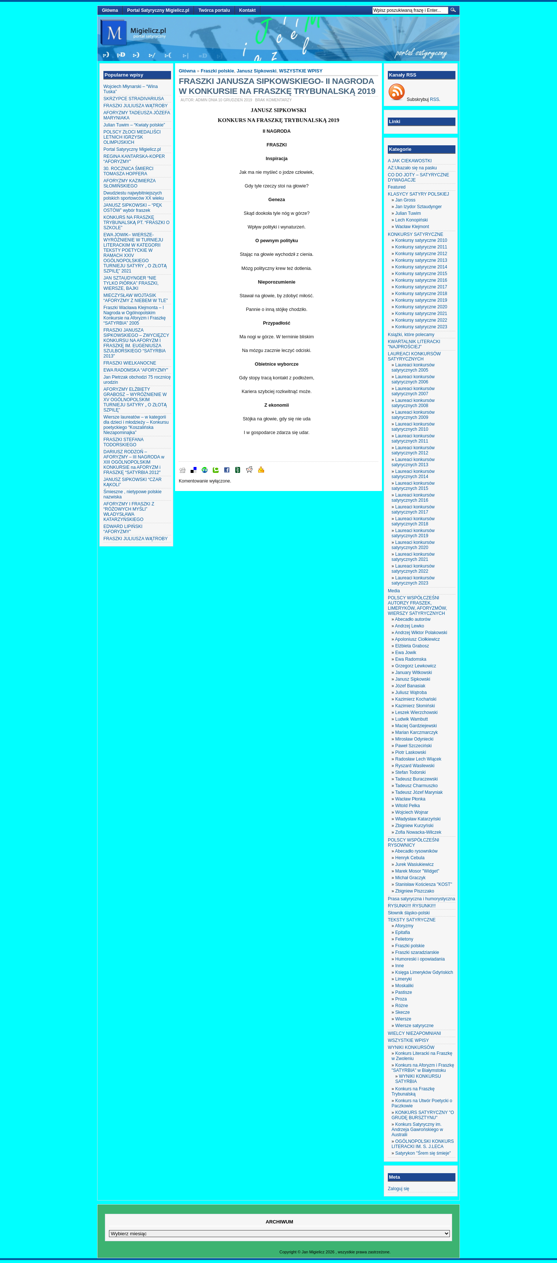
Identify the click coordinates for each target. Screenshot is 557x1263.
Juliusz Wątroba (411, 692)
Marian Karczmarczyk (416, 732)
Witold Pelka (407, 805)
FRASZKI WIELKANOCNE (129, 363)
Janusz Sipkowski (257, 71)
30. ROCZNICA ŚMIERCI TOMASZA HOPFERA (128, 171)
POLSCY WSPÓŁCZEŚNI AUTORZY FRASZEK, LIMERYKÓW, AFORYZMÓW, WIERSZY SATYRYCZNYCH (417, 605)
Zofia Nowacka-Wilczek (418, 832)
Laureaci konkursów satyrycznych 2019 (413, 533)
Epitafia (402, 932)
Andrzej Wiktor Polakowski (421, 632)
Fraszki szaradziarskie (417, 952)
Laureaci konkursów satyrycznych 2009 (413, 415)
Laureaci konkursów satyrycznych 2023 (413, 580)
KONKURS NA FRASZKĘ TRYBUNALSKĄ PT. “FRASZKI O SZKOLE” (136, 222)
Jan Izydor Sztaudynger (418, 206)
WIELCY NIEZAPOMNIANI (414, 1033)
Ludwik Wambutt (411, 719)
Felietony (404, 939)
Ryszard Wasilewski (414, 765)
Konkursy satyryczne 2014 (421, 267)
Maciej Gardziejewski (416, 725)
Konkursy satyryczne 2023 (421, 326)
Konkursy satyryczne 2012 (421, 253)
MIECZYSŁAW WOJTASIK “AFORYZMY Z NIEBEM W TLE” (135, 298)
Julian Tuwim (408, 213)
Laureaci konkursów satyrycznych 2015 (413, 486)
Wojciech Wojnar (411, 812)
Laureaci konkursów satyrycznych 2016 (413, 497)
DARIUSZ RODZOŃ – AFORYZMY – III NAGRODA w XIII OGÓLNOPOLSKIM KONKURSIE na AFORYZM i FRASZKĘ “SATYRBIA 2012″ (133, 462)
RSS (434, 99)
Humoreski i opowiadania (420, 959)
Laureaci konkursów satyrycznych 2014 (413, 474)
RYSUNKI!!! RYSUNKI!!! (412, 905)
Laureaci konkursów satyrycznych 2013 (413, 462)
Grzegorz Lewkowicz (415, 665)
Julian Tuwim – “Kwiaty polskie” (134, 125)
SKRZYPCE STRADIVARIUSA (133, 98)
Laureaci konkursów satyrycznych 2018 (413, 521)
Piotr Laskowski (410, 752)
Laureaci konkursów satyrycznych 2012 (413, 450)
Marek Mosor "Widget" (417, 871)
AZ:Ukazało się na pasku (412, 167)
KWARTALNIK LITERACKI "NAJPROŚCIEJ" (414, 344)
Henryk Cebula (409, 857)
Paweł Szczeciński (413, 745)
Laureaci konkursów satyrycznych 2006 (413, 379)
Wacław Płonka (410, 799)
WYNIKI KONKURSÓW (411, 1047)
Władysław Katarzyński (418, 819)
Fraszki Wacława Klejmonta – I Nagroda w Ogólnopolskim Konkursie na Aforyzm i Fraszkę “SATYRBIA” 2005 (134, 315)
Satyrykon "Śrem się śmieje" (423, 1153)
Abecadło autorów (412, 619)
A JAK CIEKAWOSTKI (410, 160)
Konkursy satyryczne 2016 (421, 280)
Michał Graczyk (410, 877)
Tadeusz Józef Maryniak (419, 792)
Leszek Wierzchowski (416, 712)
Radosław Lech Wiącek (418, 759)
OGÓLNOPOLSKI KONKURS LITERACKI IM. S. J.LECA (423, 1144)
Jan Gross (405, 200)
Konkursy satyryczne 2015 (421, 273)
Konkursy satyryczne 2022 (421, 320)
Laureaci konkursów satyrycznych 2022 (413, 568)
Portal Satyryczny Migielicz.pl (158, 10)
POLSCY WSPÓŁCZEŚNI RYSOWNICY (413, 842)
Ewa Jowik (405, 652)
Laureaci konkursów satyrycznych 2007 (413, 391)
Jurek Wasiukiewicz (414, 864)
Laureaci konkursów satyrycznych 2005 (413, 367)
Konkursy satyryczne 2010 (421, 240)
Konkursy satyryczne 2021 (421, 313)
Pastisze (403, 992)
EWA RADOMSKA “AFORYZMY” (135, 370)
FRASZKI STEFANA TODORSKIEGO (123, 442)
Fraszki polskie (217, 71)
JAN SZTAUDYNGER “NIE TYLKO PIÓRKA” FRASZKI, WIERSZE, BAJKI (130, 283)
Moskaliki (404, 985)
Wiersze (403, 1019)
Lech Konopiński (411, 220)
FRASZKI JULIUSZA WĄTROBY (135, 105)
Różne (401, 1005)
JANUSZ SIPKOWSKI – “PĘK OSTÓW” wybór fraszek (132, 208)
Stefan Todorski (410, 772)
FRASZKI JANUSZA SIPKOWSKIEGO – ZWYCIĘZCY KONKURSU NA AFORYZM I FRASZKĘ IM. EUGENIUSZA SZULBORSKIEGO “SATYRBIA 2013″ (136, 343)
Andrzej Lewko (409, 626)
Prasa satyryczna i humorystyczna (421, 898)
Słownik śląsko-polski (409, 912)
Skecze (402, 1012)
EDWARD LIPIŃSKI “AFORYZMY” (123, 529)
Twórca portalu (214, 10)
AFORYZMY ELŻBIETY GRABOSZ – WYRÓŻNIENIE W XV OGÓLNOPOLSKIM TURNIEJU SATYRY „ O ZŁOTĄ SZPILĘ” (135, 400)
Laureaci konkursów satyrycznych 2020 (413, 545)
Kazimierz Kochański (415, 699)
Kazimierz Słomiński (415, 705)
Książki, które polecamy (411, 334)
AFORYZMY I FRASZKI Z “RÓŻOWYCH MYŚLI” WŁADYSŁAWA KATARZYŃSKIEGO (128, 511)
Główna (110, 10)
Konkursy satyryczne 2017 (421, 286)
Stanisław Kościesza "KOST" (423, 884)
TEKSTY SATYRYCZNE (411, 919)
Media (394, 590)
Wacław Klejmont (412, 226)
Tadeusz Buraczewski (416, 779)
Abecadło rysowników (416, 851)
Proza (401, 999)
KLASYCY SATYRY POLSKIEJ (418, 194)
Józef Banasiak (410, 685)
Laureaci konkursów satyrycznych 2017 (413, 509)
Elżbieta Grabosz (412, 646)
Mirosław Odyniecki (414, 739)
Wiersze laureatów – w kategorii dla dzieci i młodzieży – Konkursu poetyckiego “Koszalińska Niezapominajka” (136, 424)
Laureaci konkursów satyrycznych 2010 (413, 426)
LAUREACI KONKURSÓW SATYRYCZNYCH (414, 356)
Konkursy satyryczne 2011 (421, 247)
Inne (399, 965)
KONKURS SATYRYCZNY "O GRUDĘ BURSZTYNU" (423, 1115)
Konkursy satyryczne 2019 (421, 300)
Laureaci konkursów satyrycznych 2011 (413, 438)
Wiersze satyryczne (414, 1025)
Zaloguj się (398, 1188)
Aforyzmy (404, 925)
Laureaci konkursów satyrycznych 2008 (413, 403)
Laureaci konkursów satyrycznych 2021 (413, 557)
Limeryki (403, 979)
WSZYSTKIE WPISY (301, 71)
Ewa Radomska (410, 659)
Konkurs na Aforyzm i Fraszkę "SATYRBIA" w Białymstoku (423, 1068)
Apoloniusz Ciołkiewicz (417, 639)
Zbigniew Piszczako (414, 891)
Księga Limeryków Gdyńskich (424, 972)
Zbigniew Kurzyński (414, 825)
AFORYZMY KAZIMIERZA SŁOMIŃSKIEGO (129, 183)
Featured (397, 187)
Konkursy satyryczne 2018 (421, 293)
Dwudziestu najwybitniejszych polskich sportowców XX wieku (133, 195)
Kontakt (247, 10)
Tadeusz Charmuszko (416, 785)
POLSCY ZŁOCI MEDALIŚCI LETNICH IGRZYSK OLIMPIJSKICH (132, 137)
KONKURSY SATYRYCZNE (415, 234)
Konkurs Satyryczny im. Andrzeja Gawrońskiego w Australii (417, 1129)
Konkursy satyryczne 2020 (421, 306)
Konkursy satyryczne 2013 (421, 260)
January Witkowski (413, 672)
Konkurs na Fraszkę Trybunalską (413, 1091)
